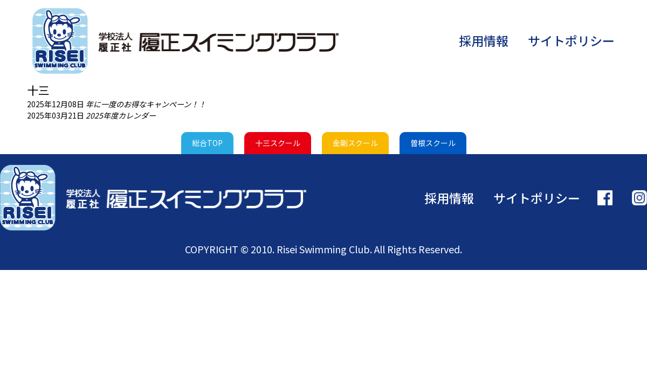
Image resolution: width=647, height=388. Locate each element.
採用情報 (483, 40)
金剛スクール (355, 142)
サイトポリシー (571, 40)
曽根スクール (433, 142)
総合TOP (207, 142)
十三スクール (277, 142)
